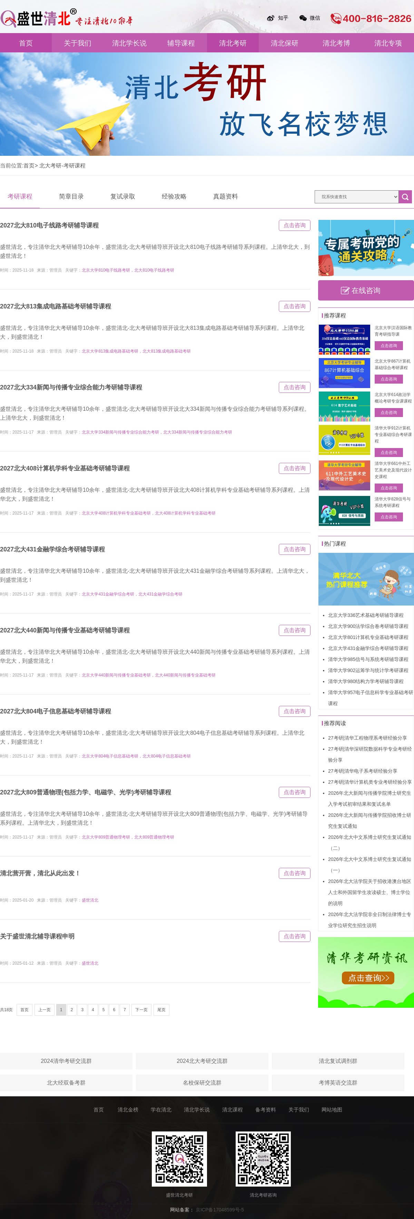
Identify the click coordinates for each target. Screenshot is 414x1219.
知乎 (283, 18)
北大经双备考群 (66, 1083)
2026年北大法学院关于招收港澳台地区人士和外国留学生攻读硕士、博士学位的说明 (369, 892)
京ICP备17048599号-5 (220, 1209)
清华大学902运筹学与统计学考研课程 (368, 670)
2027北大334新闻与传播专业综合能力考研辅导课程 (71, 387)
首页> (30, 166)
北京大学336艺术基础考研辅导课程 (366, 615)
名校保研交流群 (202, 1083)
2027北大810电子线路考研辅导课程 (49, 225)
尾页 (161, 1009)
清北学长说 (129, 43)
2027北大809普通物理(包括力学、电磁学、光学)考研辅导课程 (85, 792)
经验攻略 (174, 196)
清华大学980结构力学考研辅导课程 (366, 681)
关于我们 (77, 43)
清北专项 (388, 43)
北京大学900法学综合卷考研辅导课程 (368, 626)
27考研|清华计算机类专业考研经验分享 (370, 782)
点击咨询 (295, 225)
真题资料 (225, 196)
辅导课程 (181, 43)
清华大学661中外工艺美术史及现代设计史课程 (393, 470)
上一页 (44, 1009)
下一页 (141, 1009)
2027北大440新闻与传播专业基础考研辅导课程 (65, 630)
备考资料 (265, 1110)
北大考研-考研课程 (62, 166)
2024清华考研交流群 (66, 1061)
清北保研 (284, 43)
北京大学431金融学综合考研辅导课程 (368, 648)
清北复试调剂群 (338, 1061)
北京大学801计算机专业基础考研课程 (368, 637)
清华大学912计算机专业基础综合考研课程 (393, 435)
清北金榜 (128, 1110)
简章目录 (71, 196)
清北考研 (233, 43)
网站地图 (332, 1110)
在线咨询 (366, 290)
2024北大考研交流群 (202, 1061)
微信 (315, 18)
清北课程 (232, 1110)
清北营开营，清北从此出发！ (40, 873)
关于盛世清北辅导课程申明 (37, 936)
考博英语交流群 (338, 1083)
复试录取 (122, 196)
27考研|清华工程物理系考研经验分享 (367, 738)
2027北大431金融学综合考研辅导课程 (52, 549)
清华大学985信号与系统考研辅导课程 (368, 659)
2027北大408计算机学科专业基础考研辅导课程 (65, 468)
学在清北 (161, 1110)
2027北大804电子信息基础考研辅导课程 (55, 711)
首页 (26, 43)
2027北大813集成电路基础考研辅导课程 (55, 306)
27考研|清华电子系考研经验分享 (362, 771)
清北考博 (336, 43)
